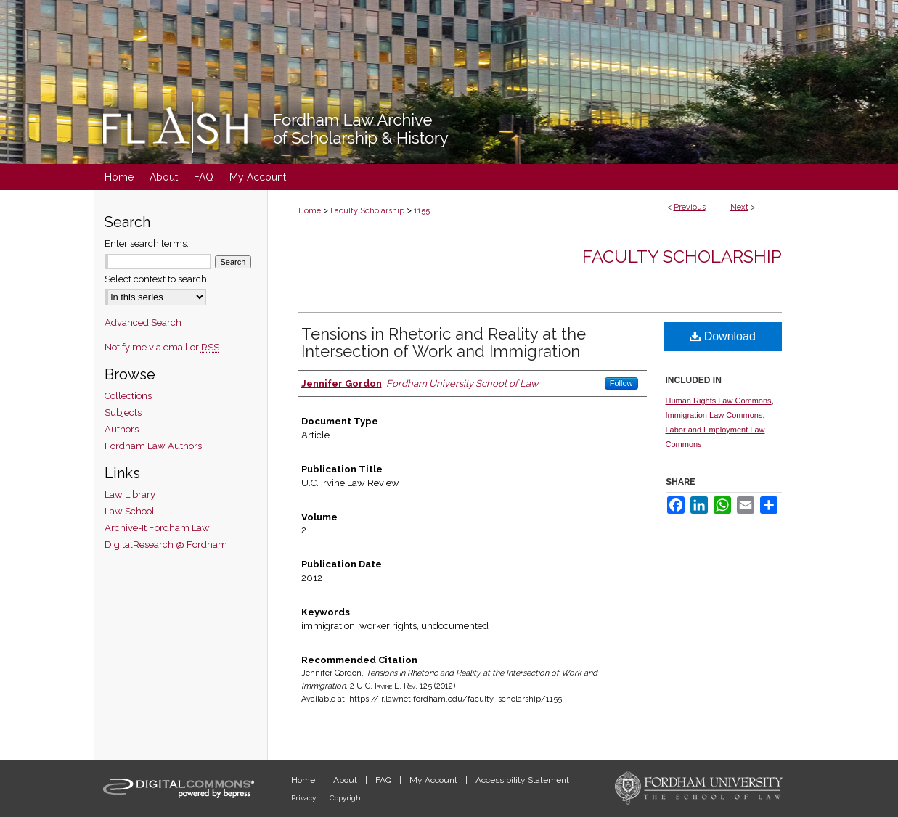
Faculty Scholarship (367, 210)
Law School (130, 511)
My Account (434, 780)
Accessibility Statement (522, 780)
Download (723, 336)
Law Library (130, 494)
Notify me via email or (162, 347)
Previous (690, 207)
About (346, 780)
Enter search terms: (147, 243)
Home (309, 210)
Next (739, 207)
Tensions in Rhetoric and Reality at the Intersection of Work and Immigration (443, 342)
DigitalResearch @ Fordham (166, 544)
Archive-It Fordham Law (157, 527)
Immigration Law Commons (714, 415)
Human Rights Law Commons (719, 400)
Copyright (347, 798)
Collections (128, 395)
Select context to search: (157, 279)
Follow (621, 383)
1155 (422, 210)
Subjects (123, 412)
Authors (122, 429)
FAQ (384, 780)
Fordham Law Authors (153, 445)
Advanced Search (143, 322)
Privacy (304, 798)
